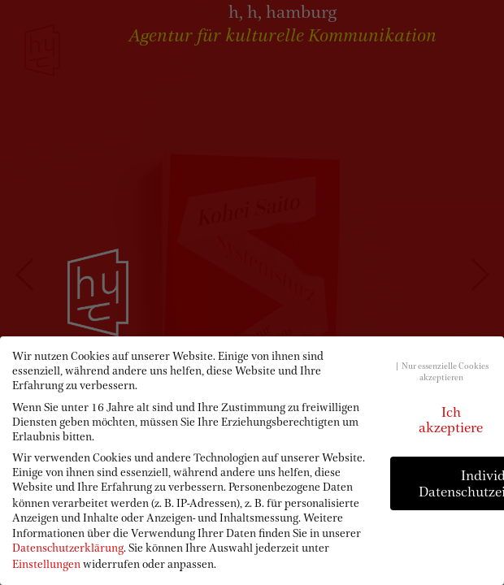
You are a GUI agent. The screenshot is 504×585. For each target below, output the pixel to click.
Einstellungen (46, 564)
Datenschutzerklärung (68, 547)
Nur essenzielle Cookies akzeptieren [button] (445, 371)
